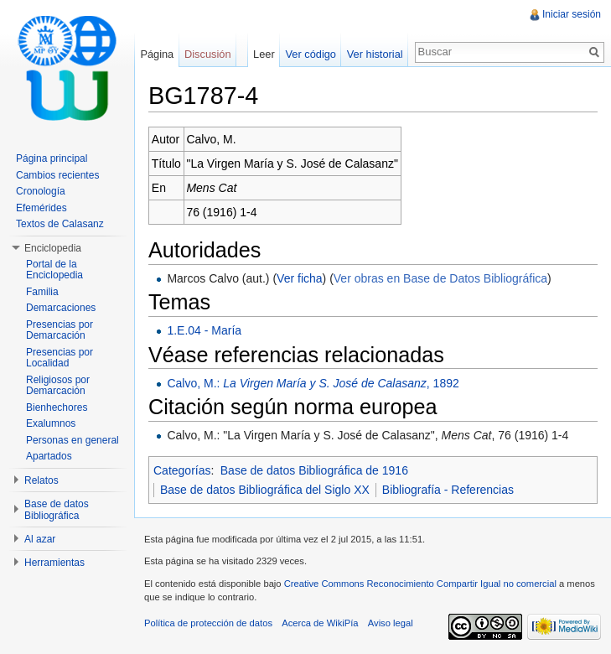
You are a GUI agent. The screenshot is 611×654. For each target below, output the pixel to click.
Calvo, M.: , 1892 (312, 383)
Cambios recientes (57, 175)
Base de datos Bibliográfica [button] (56, 510)
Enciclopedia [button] (52, 248)
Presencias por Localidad (59, 358)
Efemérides (41, 208)
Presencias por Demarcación (59, 330)
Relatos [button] (41, 480)
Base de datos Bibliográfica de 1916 (314, 470)
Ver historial (375, 54)
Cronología (40, 191)
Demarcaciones (61, 308)
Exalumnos (50, 423)
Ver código (310, 54)
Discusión (207, 54)
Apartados (49, 456)
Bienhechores (56, 407)
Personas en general (72, 440)
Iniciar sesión (571, 14)
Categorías (181, 470)
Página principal (51, 158)
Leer (264, 54)
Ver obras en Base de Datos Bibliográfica (440, 278)
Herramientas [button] (54, 562)
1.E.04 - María (204, 330)
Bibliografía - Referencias (448, 489)
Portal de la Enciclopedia (54, 270)
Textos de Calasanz (60, 224)
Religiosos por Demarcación (58, 385)
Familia (42, 292)
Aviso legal (390, 623)
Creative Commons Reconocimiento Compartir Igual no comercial (420, 584)
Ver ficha (299, 278)
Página (156, 54)
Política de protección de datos (208, 623)
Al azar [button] (39, 539)
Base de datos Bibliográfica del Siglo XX (265, 489)
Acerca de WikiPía (320, 623)
